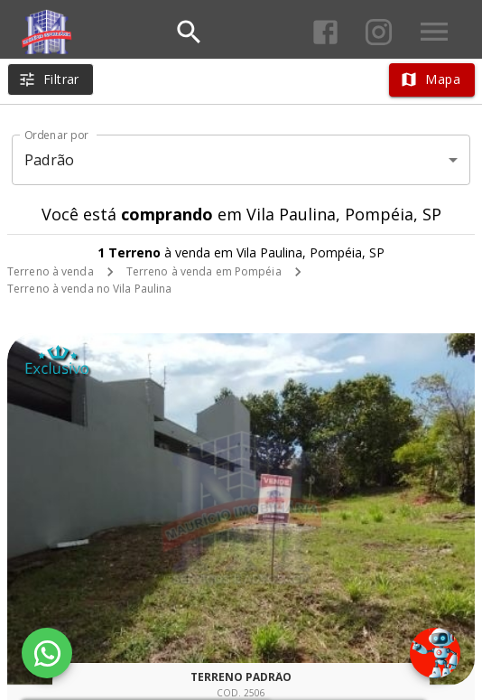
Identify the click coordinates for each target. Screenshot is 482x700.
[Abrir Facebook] (325, 32)
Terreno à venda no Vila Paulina (89, 288)
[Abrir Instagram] (378, 32)
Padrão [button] (49, 160)
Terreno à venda (50, 271)
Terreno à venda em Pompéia (204, 271)
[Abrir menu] (434, 32)
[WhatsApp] (47, 653)
